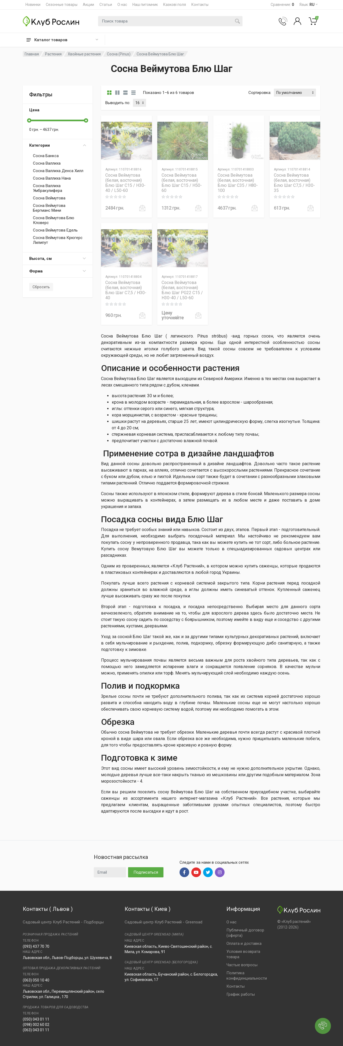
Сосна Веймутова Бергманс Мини (49, 208)
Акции (88, 4)
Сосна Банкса (46, 155)
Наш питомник (145, 4)
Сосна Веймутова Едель (55, 230)
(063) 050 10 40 (36, 980)
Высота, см (57, 258)
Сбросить (41, 287)
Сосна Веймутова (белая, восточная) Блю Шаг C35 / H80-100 (238, 183)
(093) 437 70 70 (36, 946)
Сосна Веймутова (49, 198)
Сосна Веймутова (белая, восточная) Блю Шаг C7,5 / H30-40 (125, 290)
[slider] (29, 120)
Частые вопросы (242, 964)
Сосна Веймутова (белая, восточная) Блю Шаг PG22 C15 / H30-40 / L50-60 (182, 290)
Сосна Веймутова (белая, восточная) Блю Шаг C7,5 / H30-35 (294, 183)
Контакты (199, 4)
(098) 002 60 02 (36, 1024)
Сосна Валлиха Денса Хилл (58, 170)
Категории (57, 145)
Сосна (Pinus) (119, 54)
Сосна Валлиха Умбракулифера (47, 188)
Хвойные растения (84, 54)
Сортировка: (259, 92)
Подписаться (145, 872)
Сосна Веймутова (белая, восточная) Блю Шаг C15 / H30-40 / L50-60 (125, 183)
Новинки (32, 4)
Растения (53, 54)
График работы (240, 994)
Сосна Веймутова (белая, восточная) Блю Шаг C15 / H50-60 (182, 183)
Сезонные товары (61, 4)
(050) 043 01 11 (36, 1019)
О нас (122, 4)
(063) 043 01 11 (36, 1030)
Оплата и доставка (244, 943)
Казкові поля (174, 4)
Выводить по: (117, 102)
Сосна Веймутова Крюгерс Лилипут (58, 240)
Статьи (105, 4)
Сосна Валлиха (47, 163)
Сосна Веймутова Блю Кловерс (53, 220)
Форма (57, 271)
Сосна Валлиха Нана (52, 178)
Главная (32, 54)
